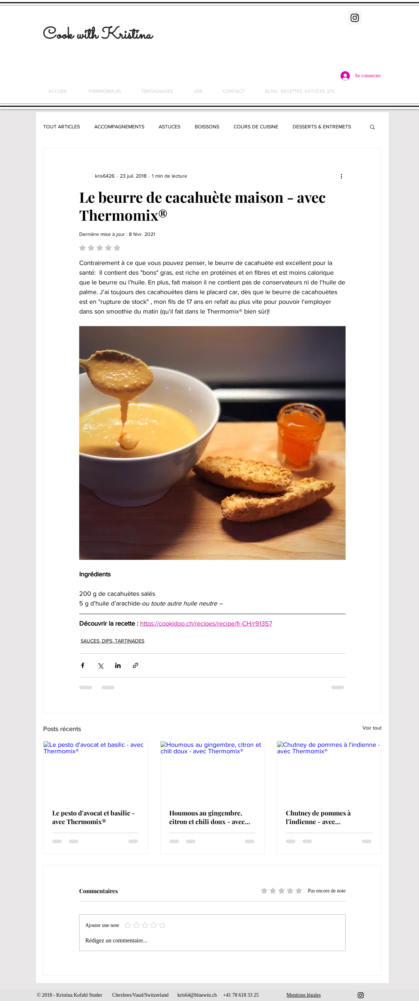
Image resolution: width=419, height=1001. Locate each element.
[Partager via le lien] (135, 665)
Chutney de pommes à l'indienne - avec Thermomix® (318, 817)
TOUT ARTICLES (61, 126)
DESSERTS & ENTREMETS (322, 126)
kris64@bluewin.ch (197, 995)
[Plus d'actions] (341, 176)
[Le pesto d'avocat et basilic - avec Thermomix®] (96, 770)
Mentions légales (304, 995)
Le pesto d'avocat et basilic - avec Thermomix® (93, 817)
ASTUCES (169, 126)
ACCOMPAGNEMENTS (119, 126)
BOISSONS (207, 126)
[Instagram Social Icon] (355, 18)
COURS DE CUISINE (256, 126)
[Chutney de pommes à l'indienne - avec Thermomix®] (329, 770)
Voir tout (372, 728)
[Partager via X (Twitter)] (100, 665)
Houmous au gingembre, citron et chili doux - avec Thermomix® (207, 817)
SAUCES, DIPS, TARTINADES (112, 641)
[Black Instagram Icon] (361, 995)
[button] (372, 126)
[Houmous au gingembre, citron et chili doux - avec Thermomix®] (213, 770)
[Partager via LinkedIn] (117, 665)
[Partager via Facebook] (82, 665)
